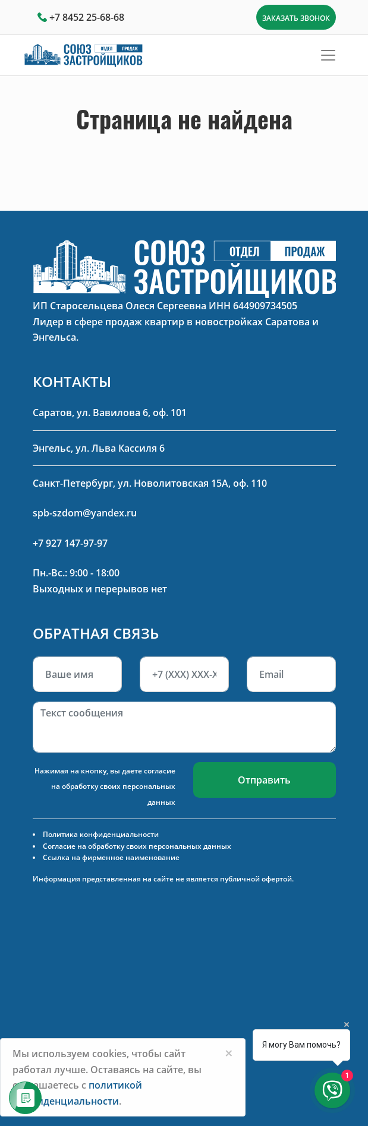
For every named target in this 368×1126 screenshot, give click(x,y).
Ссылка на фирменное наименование (111, 857)
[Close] (229, 1053)
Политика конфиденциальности (101, 834)
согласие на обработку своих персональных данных (113, 786)
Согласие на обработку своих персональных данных (137, 846)
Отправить (264, 779)
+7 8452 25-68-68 (86, 17)
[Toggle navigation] (328, 55)
